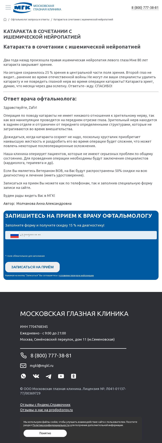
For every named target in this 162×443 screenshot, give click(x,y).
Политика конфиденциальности (51, 425)
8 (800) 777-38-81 (145, 7)
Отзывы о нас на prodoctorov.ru (46, 410)
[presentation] (31, 247)
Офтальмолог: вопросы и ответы (30, 19)
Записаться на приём (32, 267)
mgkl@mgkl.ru (41, 366)
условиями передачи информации (76, 275)
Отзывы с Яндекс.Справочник (45, 405)
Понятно (45, 433)
